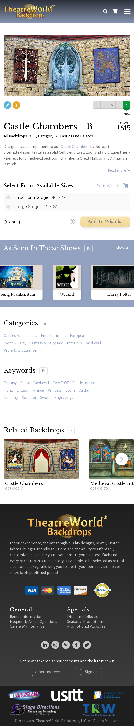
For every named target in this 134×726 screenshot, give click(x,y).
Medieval (93, 343)
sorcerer (29, 398)
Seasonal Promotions (85, 622)
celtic (25, 383)
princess (55, 390)
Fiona (8, 390)
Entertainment (53, 336)
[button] (121, 459)
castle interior (84, 383)
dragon (23, 390)
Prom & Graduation (20, 350)
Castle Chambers (75, 147)
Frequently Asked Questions (33, 622)
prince (38, 390)
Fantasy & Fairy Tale (46, 343)
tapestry (11, 398)
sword (45, 398)
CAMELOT (61, 383)
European (78, 336)
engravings (64, 398)
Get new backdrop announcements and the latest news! (67, 661)
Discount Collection (84, 617)
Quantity (12, 221)
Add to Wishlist (105, 221)
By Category (43, 136)
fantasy (10, 383)
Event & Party (15, 343)
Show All (123, 248)
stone (71, 390)
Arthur (85, 390)
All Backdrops (15, 136)
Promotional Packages (86, 626)
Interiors (74, 343)
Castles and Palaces (76, 136)
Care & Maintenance (27, 626)
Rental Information (26, 617)
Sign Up (91, 672)
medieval (41, 383)
